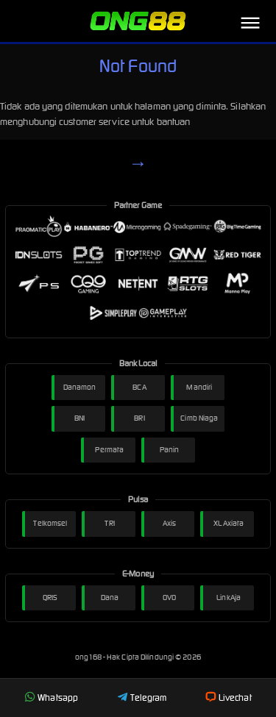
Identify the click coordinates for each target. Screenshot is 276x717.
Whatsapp (51, 697)
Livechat (228, 697)
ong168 (89, 657)
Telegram (142, 697)
